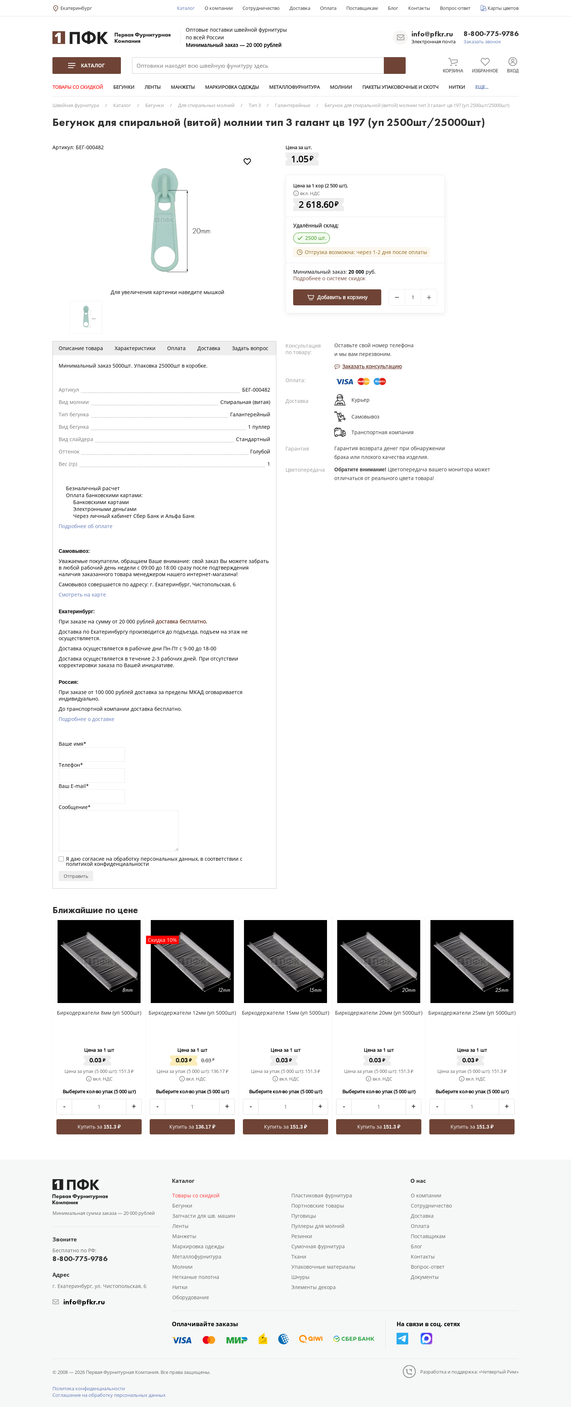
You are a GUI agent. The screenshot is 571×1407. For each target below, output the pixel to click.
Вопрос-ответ (455, 8)
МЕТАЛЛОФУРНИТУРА (294, 87)
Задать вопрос (250, 348)
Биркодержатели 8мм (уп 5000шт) (99, 1012)
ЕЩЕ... (481, 87)
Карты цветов (503, 8)
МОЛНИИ (341, 87)
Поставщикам (362, 8)
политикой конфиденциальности (107, 863)
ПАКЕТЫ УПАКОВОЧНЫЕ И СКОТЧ (400, 87)
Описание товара (81, 348)
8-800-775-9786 (491, 34)
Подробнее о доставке (86, 719)
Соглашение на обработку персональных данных (109, 1395)
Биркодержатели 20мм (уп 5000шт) (378, 1012)
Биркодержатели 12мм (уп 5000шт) (192, 1012)
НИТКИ (457, 87)
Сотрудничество (261, 8)
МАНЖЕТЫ (183, 87)
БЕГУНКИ (123, 87)
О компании (219, 8)
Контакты (419, 8)
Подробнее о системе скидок (329, 278)
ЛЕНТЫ (153, 87)
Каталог (186, 8)
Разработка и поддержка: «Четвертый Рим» (469, 1371)
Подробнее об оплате (86, 526)
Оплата (328, 8)
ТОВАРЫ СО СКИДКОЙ (77, 87)
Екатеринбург (76, 8)
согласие (93, 858)
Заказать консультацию (368, 366)
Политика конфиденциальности (88, 1388)
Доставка (300, 8)
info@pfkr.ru (432, 33)
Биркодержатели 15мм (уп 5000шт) (285, 1012)
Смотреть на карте (82, 594)
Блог (393, 8)
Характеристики (135, 348)
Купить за (99, 1126)
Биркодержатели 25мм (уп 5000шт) (472, 1012)
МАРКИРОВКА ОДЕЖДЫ (232, 87)
